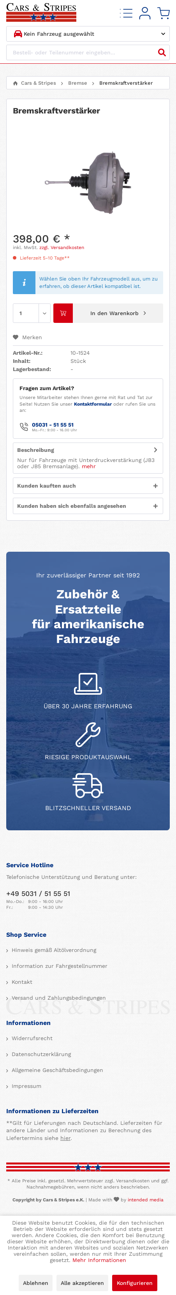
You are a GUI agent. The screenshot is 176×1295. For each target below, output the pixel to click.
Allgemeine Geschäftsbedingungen (56, 1070)
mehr (89, 466)
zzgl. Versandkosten (61, 247)
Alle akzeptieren (82, 1283)
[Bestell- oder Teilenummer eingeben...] (88, 52)
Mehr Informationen (99, 1260)
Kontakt (21, 982)
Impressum (25, 1086)
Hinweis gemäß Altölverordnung (53, 950)
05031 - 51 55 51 (53, 425)
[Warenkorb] (163, 13)
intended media (146, 1200)
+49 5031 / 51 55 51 (38, 893)
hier (65, 1138)
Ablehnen (35, 1283)
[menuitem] (126, 13)
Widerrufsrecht (31, 1038)
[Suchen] (162, 52)
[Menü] (126, 13)
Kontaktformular (93, 404)
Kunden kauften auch (46, 486)
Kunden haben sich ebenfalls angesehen (71, 506)
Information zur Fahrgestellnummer (58, 966)
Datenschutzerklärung (40, 1054)
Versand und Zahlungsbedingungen (58, 998)
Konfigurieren (135, 1283)
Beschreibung (35, 450)
